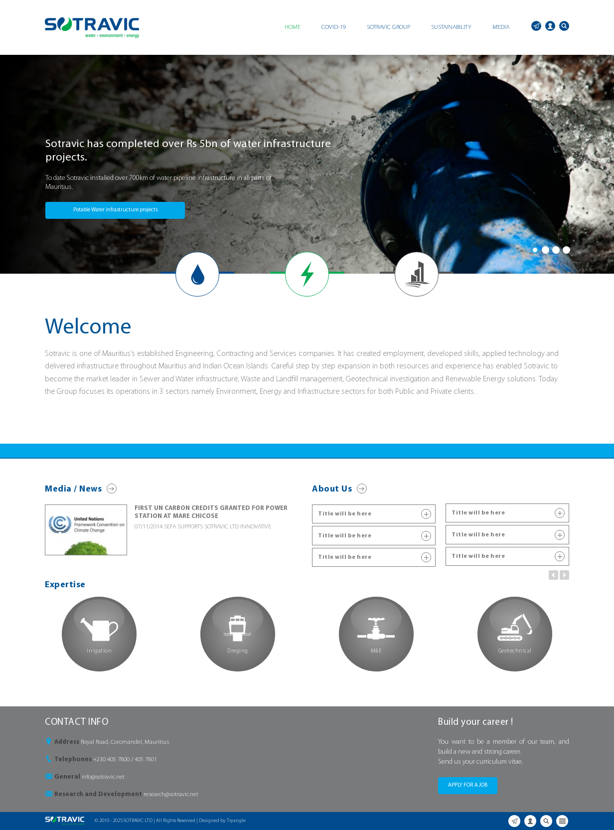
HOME (293, 27)
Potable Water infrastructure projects (115, 210)
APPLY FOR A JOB (467, 785)
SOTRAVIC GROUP (388, 27)
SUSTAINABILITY (451, 27)
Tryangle (236, 821)
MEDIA (500, 27)
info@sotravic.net (103, 777)
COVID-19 (333, 27)
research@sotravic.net (171, 794)
